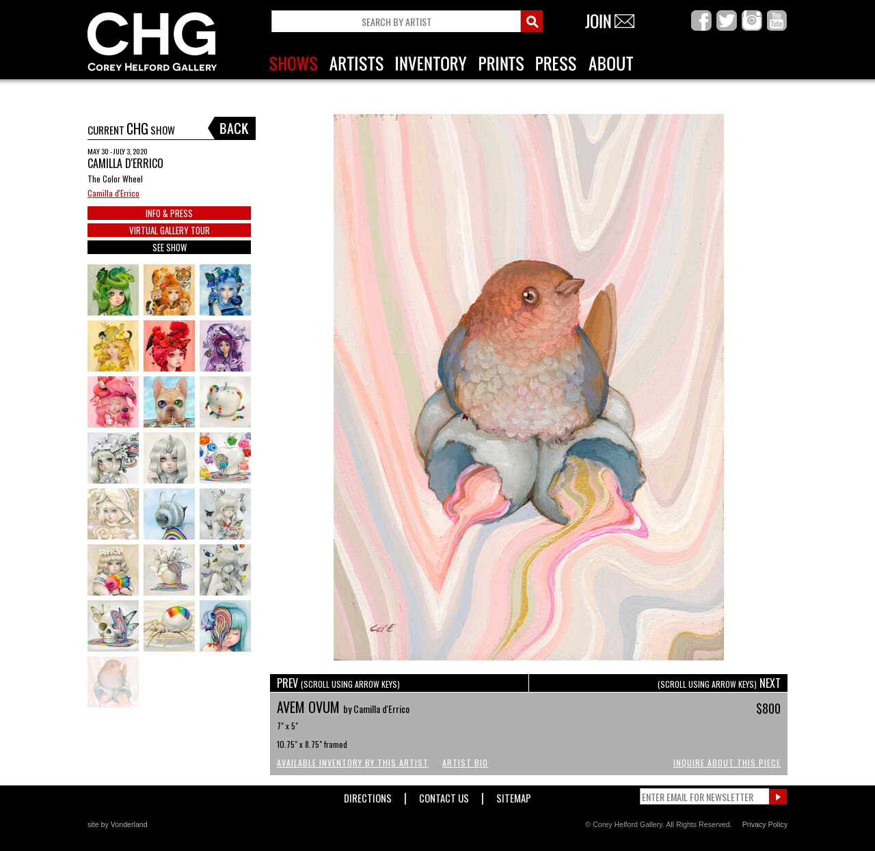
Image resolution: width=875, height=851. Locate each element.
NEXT (719, 683)
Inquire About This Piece (727, 762)
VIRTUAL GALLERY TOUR (169, 230)
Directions (368, 795)
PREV (338, 683)
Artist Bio (465, 762)
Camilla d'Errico (113, 193)
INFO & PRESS (169, 213)
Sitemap (513, 795)
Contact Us (444, 795)
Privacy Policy (765, 824)
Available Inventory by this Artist (353, 762)
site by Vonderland (118, 824)
